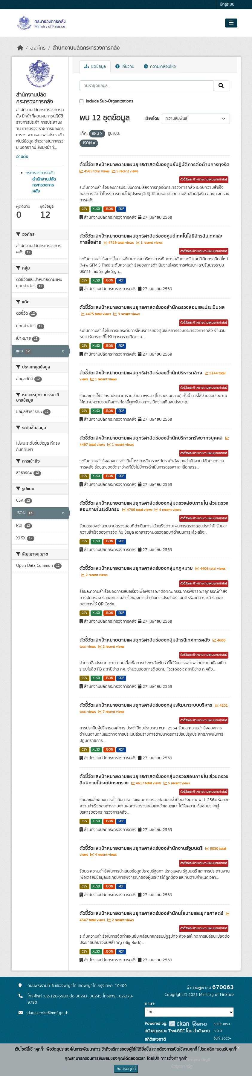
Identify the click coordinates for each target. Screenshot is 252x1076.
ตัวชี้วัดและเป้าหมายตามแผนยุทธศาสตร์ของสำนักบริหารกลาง (141, 373)
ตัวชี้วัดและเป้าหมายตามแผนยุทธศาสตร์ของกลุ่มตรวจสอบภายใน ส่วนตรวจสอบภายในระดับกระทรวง (154, 780)
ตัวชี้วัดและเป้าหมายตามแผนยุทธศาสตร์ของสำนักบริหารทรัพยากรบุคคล (152, 438)
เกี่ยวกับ (124, 67)
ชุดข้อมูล (95, 67)
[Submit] (221, 85)
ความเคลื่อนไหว (160, 67)
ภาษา (149, 1004)
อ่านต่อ (22, 157)
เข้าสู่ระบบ (227, 4)
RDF (121, 209)
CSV (84, 209)
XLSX (96, 209)
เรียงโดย (152, 119)
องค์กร (38, 48)
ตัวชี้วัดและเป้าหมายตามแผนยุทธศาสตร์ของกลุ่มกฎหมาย (137, 568)
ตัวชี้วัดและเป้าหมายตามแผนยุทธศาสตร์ (203, 179)
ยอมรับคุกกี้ (126, 1069)
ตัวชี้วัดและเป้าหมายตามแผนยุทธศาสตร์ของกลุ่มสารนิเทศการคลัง (145, 640)
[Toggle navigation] (231, 23)
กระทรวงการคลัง (40, 173)
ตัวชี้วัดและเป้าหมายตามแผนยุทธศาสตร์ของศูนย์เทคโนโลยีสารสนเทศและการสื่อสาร (151, 239)
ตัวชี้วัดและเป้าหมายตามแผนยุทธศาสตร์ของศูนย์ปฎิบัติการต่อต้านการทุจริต (155, 165)
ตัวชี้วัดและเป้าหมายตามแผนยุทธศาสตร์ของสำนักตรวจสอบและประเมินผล (152, 307)
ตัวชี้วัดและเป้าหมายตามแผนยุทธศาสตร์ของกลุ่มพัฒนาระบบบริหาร (146, 705)
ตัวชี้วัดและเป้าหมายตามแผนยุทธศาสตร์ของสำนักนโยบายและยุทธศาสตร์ (152, 913)
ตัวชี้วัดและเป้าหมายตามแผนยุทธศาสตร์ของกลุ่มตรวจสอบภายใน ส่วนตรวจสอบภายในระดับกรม (154, 506)
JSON (109, 209)
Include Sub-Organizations (106, 101)
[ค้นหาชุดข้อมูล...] (147, 85)
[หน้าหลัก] (20, 48)
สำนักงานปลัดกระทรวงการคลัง (86, 48)
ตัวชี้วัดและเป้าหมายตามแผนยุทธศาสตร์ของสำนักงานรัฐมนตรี (142, 848)
